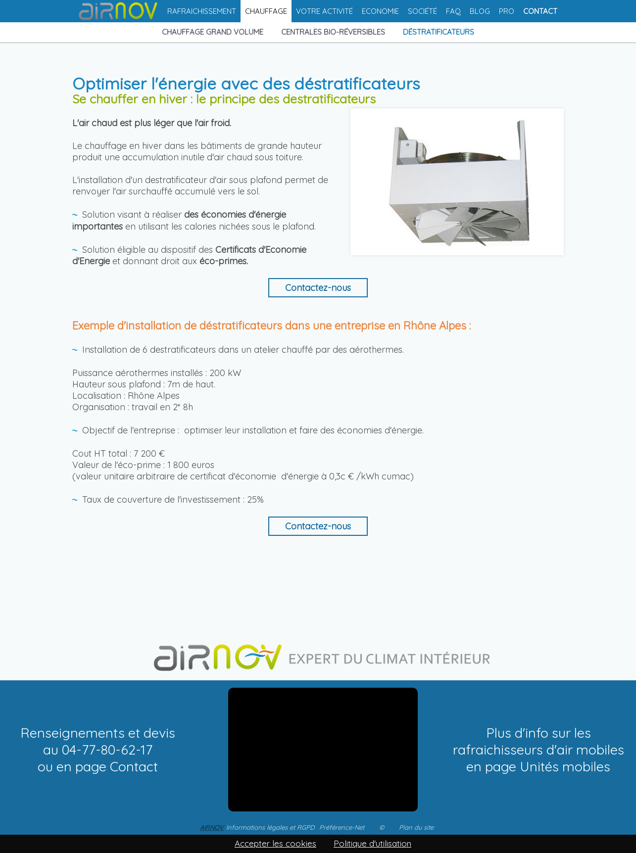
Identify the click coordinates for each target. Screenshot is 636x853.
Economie (380, 11)
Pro (506, 11)
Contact (540, 11)
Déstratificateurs (438, 32)
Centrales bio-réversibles (333, 32)
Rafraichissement (201, 11)
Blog (480, 11)
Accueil (118, 11)
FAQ (453, 11)
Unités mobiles (565, 766)
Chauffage (266, 11)
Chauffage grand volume (212, 32)
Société (422, 11)
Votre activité (324, 11)
